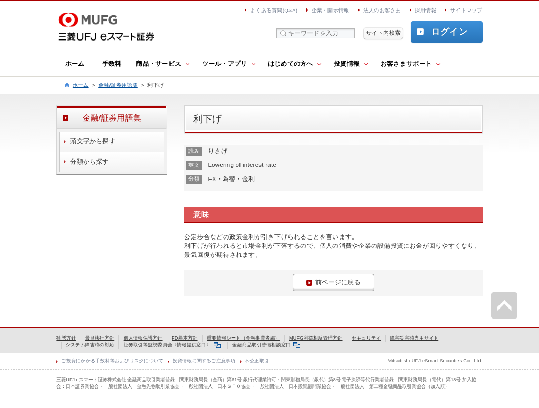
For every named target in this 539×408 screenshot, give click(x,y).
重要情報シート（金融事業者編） (243, 338)
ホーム (75, 64)
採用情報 (425, 10)
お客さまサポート (406, 64)
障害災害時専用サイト (414, 338)
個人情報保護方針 (143, 338)
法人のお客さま (382, 10)
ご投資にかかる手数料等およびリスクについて (112, 360)
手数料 (112, 64)
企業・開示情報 (331, 10)
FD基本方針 (185, 338)
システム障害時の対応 (90, 344)
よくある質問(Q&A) (273, 10)
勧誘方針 (66, 338)
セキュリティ (366, 338)
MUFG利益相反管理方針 (316, 338)
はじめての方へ (290, 64)
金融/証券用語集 (118, 85)
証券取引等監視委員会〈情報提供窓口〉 (172, 344)
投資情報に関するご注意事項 (204, 360)
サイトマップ (466, 10)
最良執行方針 (99, 338)
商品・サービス (158, 64)
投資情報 (347, 64)
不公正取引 (257, 360)
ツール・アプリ (224, 64)
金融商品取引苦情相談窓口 (266, 344)
